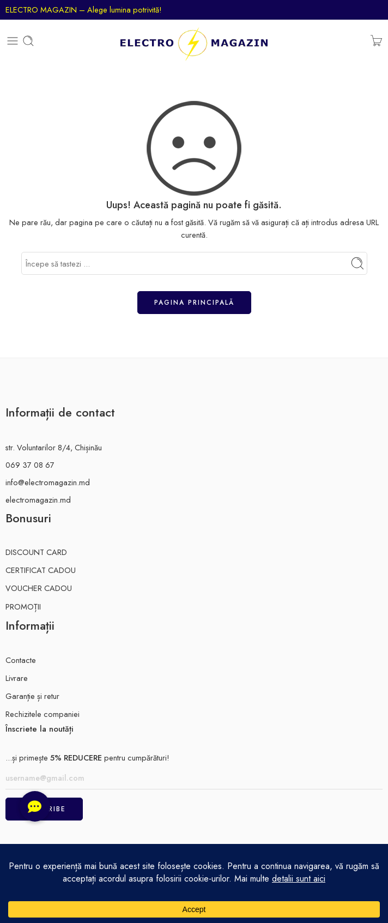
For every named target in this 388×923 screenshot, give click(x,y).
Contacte (20, 660)
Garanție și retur (32, 696)
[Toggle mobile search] (28, 41)
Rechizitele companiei (42, 714)
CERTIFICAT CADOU (40, 570)
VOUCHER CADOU (38, 588)
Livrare (16, 678)
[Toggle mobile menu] (12, 40)
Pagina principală (194, 302)
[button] (35, 806)
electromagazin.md (38, 499)
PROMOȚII (23, 606)
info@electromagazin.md (47, 482)
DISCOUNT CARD (36, 552)
